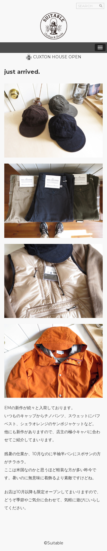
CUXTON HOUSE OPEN (57, 56)
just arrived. (22, 71)
